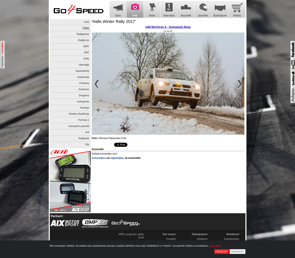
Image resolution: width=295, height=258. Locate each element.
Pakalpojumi (200, 234)
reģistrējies (117, 158)
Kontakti (171, 238)
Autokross (83, 89)
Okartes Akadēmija (79, 113)
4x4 (87, 132)
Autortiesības (231, 238)
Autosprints (83, 101)
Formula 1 (83, 120)
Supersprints (82, 71)
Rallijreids (83, 138)
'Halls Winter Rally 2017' (114, 21)
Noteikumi (232, 234)
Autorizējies (99, 158)
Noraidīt (237, 251)
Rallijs (86, 28)
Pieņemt (222, 251)
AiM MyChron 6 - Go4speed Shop (168, 27)
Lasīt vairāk (214, 246)
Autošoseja (83, 77)
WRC (86, 46)
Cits (87, 144)
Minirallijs (84, 64)
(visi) (86, 21)
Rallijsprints (83, 34)
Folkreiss (84, 83)
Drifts (86, 58)
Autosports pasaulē (78, 126)
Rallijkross (83, 40)
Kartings (84, 107)
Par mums (169, 234)
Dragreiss (84, 95)
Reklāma (202, 238)
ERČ (86, 52)
